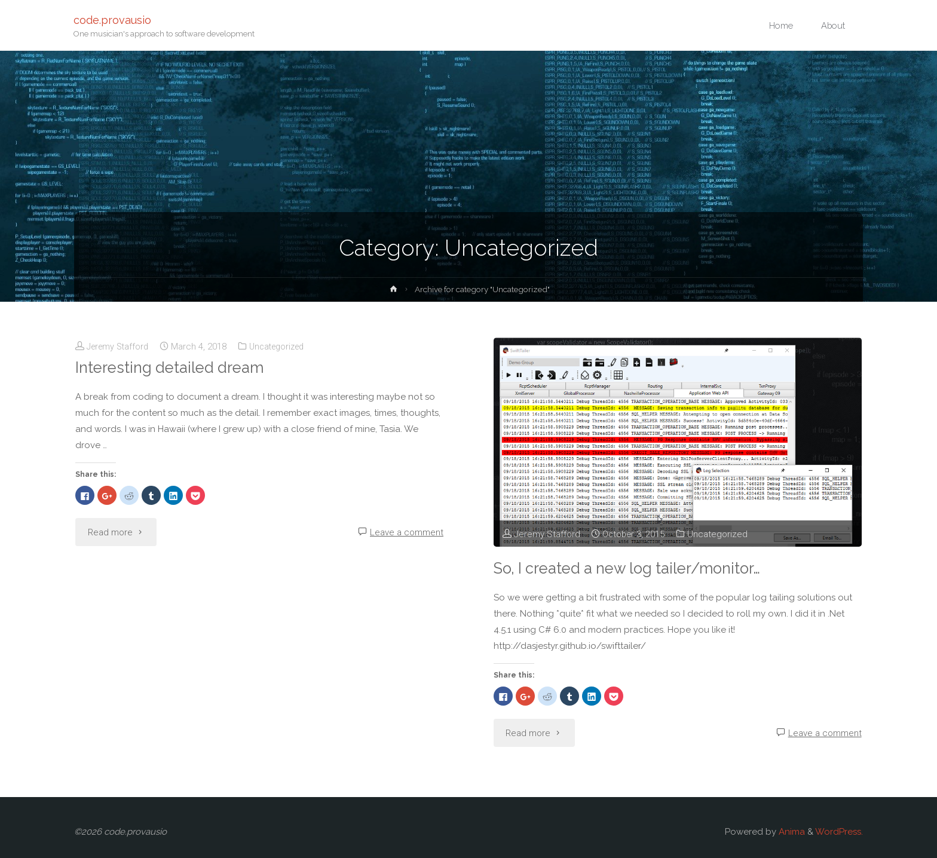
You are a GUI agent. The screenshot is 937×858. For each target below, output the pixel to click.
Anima (790, 831)
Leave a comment (406, 532)
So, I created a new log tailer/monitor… (632, 568)
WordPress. (839, 831)
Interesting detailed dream (172, 367)
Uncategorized (284, 346)
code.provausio (113, 19)
